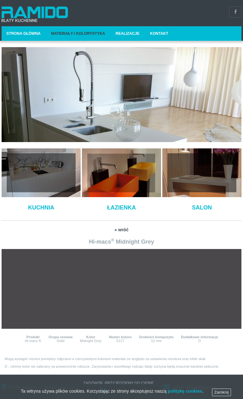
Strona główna (23, 33)
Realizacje (127, 33)
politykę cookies (185, 393)
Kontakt (159, 33)
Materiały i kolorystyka (78, 33)
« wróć (121, 229)
